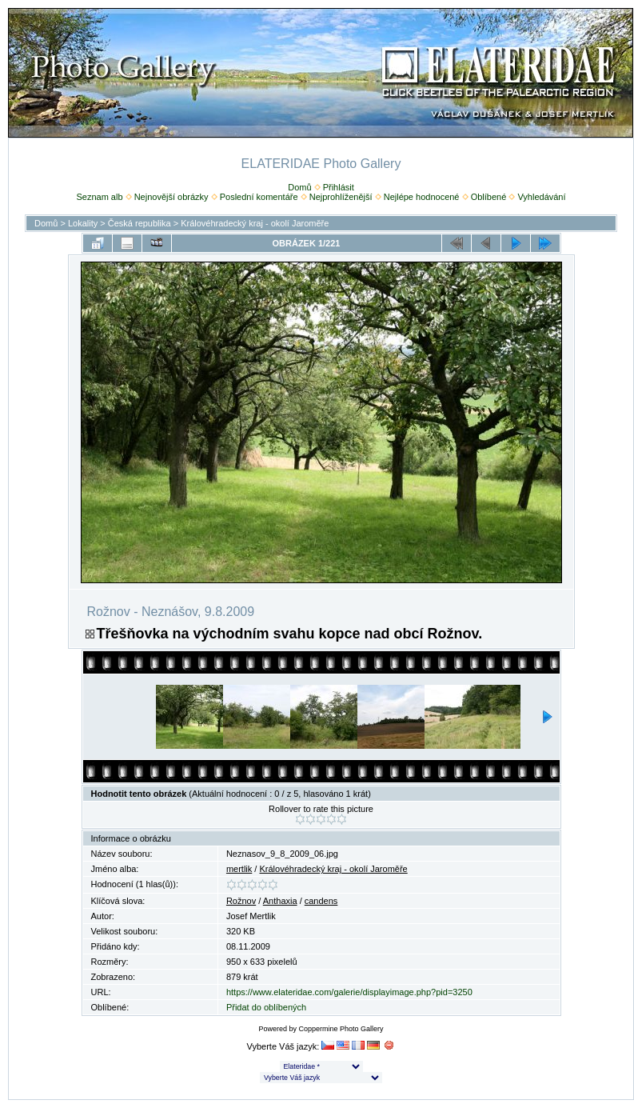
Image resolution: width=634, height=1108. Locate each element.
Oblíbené (489, 197)
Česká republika (139, 223)
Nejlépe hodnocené (422, 197)
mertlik (239, 869)
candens (321, 901)
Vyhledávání (541, 197)
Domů (299, 187)
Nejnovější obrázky (171, 197)
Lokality (83, 223)
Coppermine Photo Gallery (340, 1029)
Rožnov (241, 901)
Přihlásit (338, 187)
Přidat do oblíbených (266, 1007)
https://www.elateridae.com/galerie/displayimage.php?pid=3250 (349, 992)
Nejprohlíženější (341, 197)
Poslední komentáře (259, 197)
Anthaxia (280, 901)
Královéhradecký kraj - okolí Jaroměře (255, 223)
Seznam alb (99, 197)
